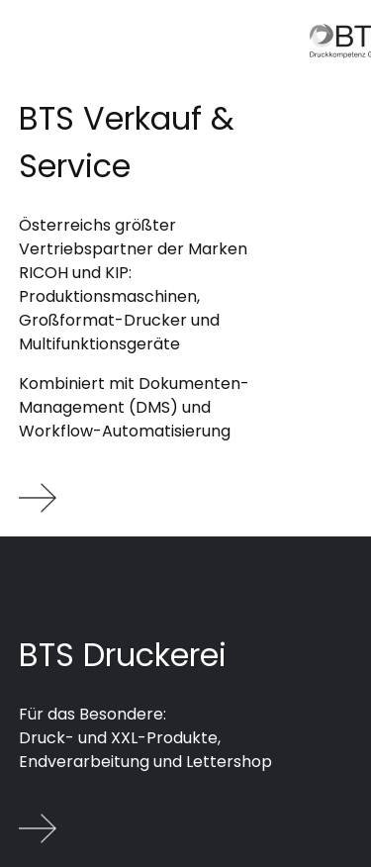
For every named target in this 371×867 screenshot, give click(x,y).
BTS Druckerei (123, 654)
